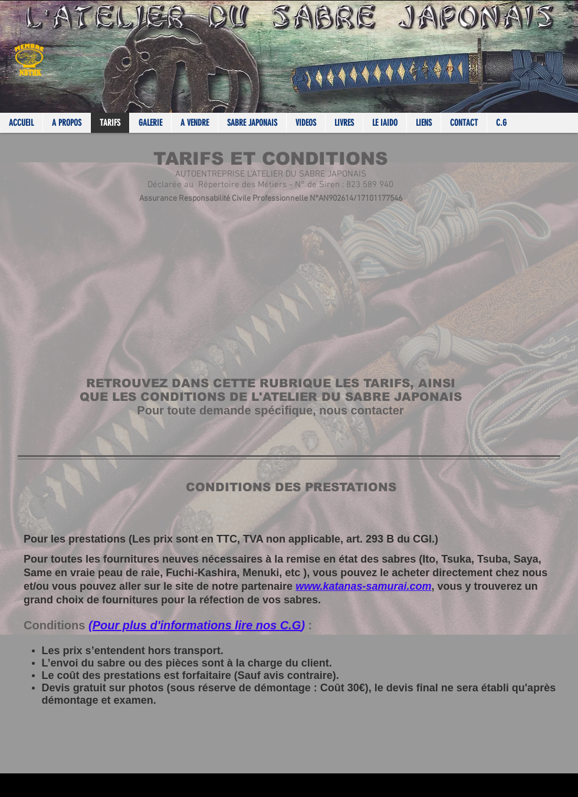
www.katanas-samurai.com (363, 586)
